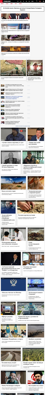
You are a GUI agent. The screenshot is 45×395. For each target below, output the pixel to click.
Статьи (7, 3)
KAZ (17, 1)
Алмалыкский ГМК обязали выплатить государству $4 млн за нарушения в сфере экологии (16, 23)
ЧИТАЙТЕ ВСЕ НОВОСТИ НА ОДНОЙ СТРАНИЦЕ (23, 98)
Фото (16, 3)
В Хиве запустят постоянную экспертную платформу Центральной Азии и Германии (39, 24)
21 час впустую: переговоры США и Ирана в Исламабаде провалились (5, 23)
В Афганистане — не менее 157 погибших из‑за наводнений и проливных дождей (27, 24)
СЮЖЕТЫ (20, 3)
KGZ (20, 1)
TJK (23, 1)
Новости (2, 3)
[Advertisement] (38, 62)
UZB (29, 1)
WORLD (33, 1)
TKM (26, 1)
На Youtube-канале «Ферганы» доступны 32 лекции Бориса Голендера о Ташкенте (22, 9)
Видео (12, 3)
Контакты (3, 392)
